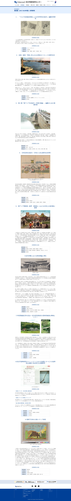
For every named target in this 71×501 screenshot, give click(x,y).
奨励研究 (41, 489)
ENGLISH (52, 1)
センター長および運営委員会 (26, 492)
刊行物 (50, 489)
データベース (50, 490)
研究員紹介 (33, 490)
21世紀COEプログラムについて (27, 493)
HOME (49, 1)
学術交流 (41, 490)
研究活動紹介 (33, 489)
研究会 (33, 491)
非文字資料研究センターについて (26, 490)
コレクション (50, 491)
